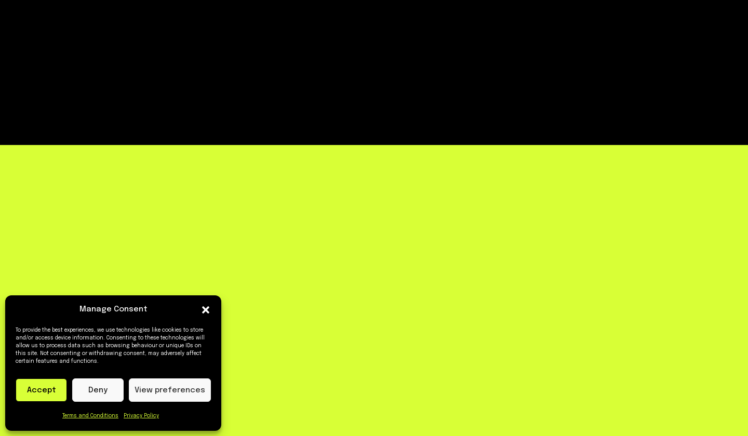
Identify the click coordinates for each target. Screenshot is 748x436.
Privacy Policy (141, 415)
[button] (206, 310)
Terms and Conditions (90, 415)
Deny (98, 390)
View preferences (170, 390)
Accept (41, 390)
